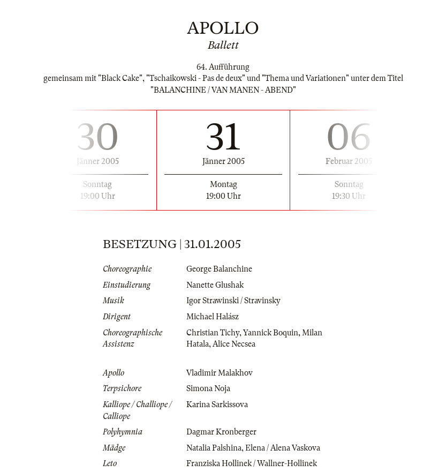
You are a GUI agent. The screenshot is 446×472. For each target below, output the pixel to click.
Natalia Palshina (213, 448)
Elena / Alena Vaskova (282, 448)
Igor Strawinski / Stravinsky (233, 300)
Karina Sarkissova (217, 404)
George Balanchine (219, 269)
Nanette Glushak (215, 285)
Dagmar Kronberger (221, 432)
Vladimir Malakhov (219, 373)
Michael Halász (212, 316)
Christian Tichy (212, 332)
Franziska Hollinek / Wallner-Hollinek (251, 463)
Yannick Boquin (270, 332)
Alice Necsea (234, 344)
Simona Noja (208, 388)
